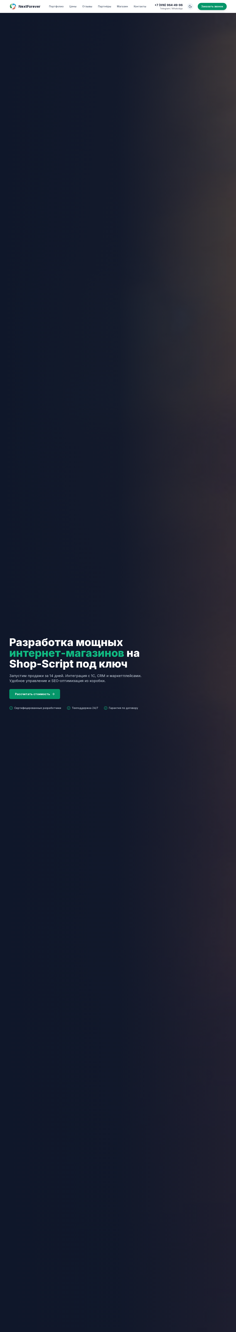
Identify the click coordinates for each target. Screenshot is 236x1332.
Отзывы (87, 6)
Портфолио (56, 6)
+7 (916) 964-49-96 (169, 5)
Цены (73, 6)
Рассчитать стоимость (35, 694)
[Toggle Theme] (190, 6)
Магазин (122, 6)
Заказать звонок (212, 6)
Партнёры (104, 6)
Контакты (140, 6)
